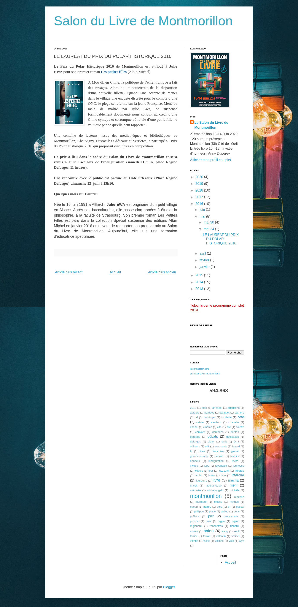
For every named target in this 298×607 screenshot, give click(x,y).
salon (209, 531)
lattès (211, 475)
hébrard (219, 456)
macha (233, 480)
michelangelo (215, 490)
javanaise (221, 465)
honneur (195, 461)
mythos (234, 501)
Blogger (169, 587)
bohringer (209, 417)
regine (222, 521)
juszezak (224, 470)
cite (219, 427)
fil (191, 451)
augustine (234, 407)
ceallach (216, 422)
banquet (224, 412)
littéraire (238, 475)
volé (231, 540)
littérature (201, 480)
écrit (236, 441)
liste (223, 475)
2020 (199, 177)
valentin (221, 536)
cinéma (207, 427)
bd (196, 417)
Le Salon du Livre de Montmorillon (211, 125)
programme (231, 516)
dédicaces (232, 436)
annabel (217, 407)
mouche (239, 497)
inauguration (215, 461)
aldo (204, 407)
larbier (198, 475)
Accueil (115, 272)
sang (225, 531)
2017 (199, 197)
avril (203, 253)
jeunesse (238, 465)
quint (209, 521)
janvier (205, 267)
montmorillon (206, 496)
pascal (240, 506)
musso (218, 501)
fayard (236, 446)
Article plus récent (69, 272)
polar (237, 511)
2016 (199, 204)
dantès (235, 432)
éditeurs (195, 446)
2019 (199, 183)
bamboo (209, 412)
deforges (195, 441)
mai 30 (209, 222)
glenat (235, 451)
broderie (227, 417)
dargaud (195, 436)
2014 (199, 282)
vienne (194, 540)
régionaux (196, 526)
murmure (201, 501)
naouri (194, 506)
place (212, 511)
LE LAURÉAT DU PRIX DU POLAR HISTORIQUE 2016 (221, 239)
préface (194, 516)
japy (206, 465)
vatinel (235, 536)
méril (233, 485)
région (235, 521)
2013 (199, 289)
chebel (194, 427)
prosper (194, 521)
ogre (219, 506)
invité (235, 461)
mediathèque (214, 485)
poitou (224, 511)
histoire (234, 456)
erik (207, 446)
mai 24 (209, 229)
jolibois (198, 470)
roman (194, 531)
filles (202, 451)
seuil (236, 531)
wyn (241, 540)
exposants (221, 446)
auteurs (194, 412)
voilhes (219, 540)
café (240, 417)
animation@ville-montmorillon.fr (205, 373)
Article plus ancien (162, 272)
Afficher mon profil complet (210, 160)
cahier (200, 422)
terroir (206, 536)
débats (212, 436)
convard (200, 432)
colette (240, 427)
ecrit (224, 441)
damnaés (218, 432)
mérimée (195, 490)
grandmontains (199, 456)
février (204, 260)
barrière (239, 412)
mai (202, 216)
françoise (218, 451)
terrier (193, 536)
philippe (199, 511)
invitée (194, 465)
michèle (234, 490)
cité (228, 427)
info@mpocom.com (199, 369)
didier (211, 441)
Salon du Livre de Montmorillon (143, 21)
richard (234, 526)
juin (202, 209)
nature (207, 506)
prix (211, 516)
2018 (199, 190)
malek (194, 485)
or (229, 506)
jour (211, 470)
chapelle (233, 422)
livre (216, 480)
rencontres (216, 526)
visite (206, 540)
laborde (239, 470)
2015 (199, 275)
